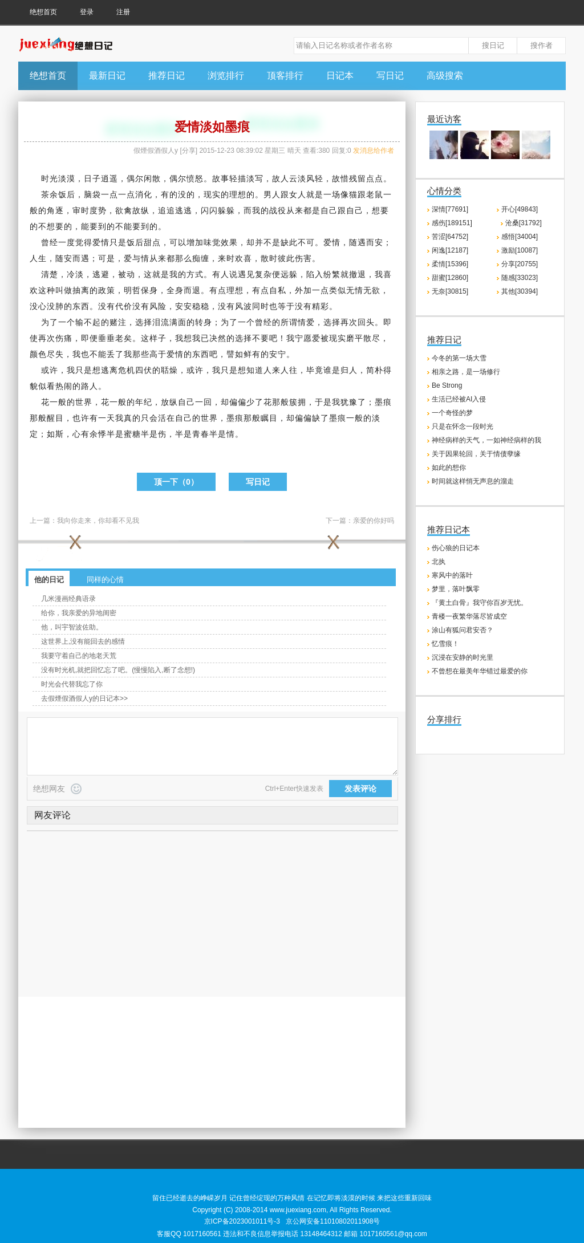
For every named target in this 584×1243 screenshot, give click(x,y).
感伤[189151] (452, 223)
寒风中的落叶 (452, 575)
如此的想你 (449, 468)
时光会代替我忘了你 (72, 684)
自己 (329, 210)
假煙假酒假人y (155, 151)
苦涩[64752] (450, 237)
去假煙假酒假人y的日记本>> (84, 698)
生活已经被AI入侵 (459, 399)
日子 (92, 178)
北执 (438, 562)
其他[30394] (519, 291)
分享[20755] (519, 264)
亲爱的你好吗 (373, 521)
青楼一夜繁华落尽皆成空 (469, 616)
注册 (123, 12)
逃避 (101, 274)
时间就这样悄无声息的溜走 (473, 481)
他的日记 (49, 579)
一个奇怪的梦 (452, 413)
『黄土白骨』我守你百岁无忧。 (480, 603)
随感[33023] (519, 278)
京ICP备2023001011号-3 (242, 1221)
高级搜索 (445, 75)
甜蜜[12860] (450, 278)
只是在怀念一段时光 (462, 426)
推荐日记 (166, 75)
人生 (38, 258)
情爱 (306, 322)
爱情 (101, 242)
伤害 (303, 258)
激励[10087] (519, 250)
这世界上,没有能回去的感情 (83, 641)
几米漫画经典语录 (68, 599)
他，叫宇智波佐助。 (72, 627)
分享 (189, 151)
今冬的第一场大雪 (459, 358)
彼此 (286, 258)
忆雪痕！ (445, 644)
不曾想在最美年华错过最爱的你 (480, 671)
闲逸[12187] (450, 250)
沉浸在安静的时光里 (462, 657)
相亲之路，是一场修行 (466, 372)
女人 (297, 194)
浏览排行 (226, 75)
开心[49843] (519, 209)
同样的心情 (105, 579)
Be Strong (447, 385)
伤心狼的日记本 (456, 548)
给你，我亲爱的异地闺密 (78, 613)
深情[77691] (450, 209)
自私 (277, 290)
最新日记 (107, 75)
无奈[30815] (450, 291)
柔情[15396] (450, 264)
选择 (143, 322)
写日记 (390, 75)
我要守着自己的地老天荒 (78, 656)
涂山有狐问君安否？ (462, 630)
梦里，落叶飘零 (456, 589)
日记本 (340, 75)
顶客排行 (285, 75)
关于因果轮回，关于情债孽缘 (476, 454)
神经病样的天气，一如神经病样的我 (486, 440)
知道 (254, 370)
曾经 (49, 242)
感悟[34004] (519, 237)
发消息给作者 (373, 151)
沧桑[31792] (523, 223)
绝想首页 (43, 12)
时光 (49, 178)
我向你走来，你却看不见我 (98, 521)
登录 (87, 12)
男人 (272, 194)
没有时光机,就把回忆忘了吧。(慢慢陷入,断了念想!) (118, 670)
